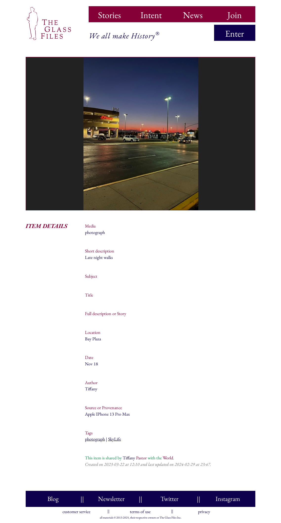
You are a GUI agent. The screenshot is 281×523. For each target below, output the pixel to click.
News (193, 13)
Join (234, 13)
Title (89, 295)
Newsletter (111, 499)
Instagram (228, 499)
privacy (204, 510)
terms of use (140, 510)
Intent (151, 13)
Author (91, 382)
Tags (89, 433)
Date (89, 357)
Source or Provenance (103, 407)
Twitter (170, 499)
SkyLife (114, 439)
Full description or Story (105, 313)
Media (90, 226)
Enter (234, 33)
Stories (109, 13)
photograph (95, 439)
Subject (91, 276)
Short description (99, 251)
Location (92, 332)
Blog (53, 499)
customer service (76, 510)
